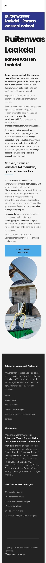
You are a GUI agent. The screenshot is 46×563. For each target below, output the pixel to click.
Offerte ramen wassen (14, 497)
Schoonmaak (10, 400)
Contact (8, 419)
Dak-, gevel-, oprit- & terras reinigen (20, 414)
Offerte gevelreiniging (14, 511)
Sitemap (21, 554)
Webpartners (11, 554)
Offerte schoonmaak (13, 492)
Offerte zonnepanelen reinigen (18, 501)
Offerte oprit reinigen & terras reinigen (21, 515)
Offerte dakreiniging (13, 506)
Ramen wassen (11, 405)
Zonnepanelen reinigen (14, 409)
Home (7, 395)
